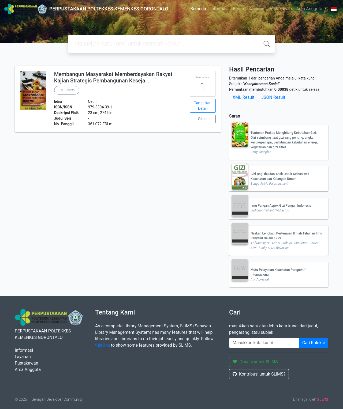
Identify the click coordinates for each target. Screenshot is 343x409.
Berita (238, 8)
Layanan (23, 356)
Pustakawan (280, 8)
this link (102, 345)
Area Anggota (309, 8)
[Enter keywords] (264, 343)
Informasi (219, 8)
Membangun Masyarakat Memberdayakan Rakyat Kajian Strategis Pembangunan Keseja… (113, 77)
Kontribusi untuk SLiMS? (259, 374)
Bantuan (256, 8)
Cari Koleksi (313, 342)
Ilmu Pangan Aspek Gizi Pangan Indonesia (281, 205)
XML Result (243, 97)
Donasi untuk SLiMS (255, 361)
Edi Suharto (67, 90)
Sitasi (202, 119)
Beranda (198, 8)
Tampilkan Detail (202, 106)
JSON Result (273, 97)
